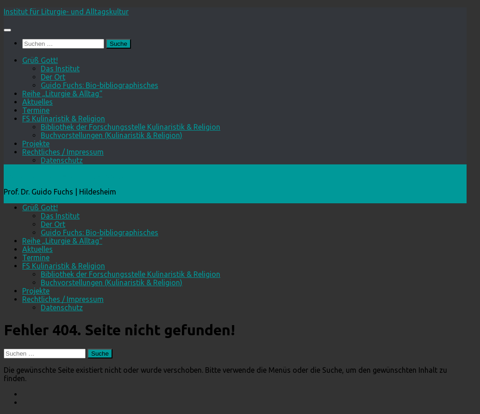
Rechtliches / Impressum (63, 152)
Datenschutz (62, 160)
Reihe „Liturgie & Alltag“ (62, 93)
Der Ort (53, 77)
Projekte (36, 143)
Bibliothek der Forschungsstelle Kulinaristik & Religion (130, 127)
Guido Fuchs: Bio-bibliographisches (99, 85)
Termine (36, 110)
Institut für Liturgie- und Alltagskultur (66, 11)
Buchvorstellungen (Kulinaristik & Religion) (111, 135)
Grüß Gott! (40, 60)
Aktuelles (37, 102)
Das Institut (60, 68)
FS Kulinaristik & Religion (63, 118)
